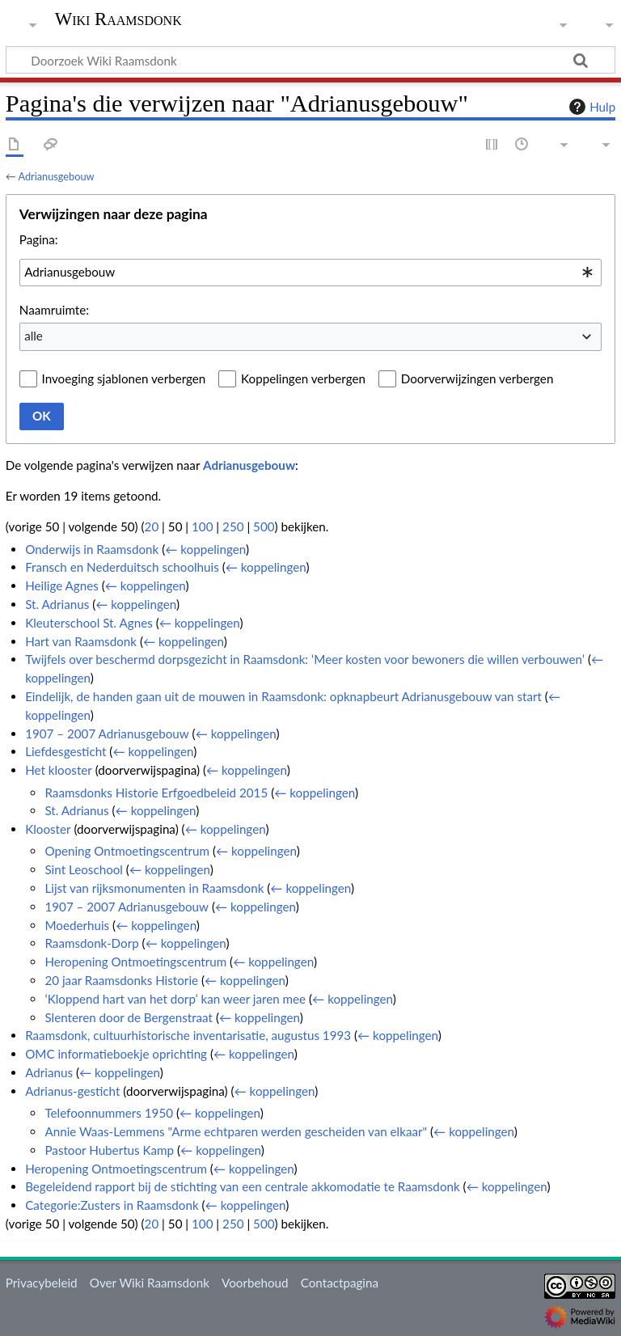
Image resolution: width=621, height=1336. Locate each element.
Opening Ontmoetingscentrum (126, 850)
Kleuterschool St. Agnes (89, 622)
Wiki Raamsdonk (118, 19)
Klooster (47, 829)
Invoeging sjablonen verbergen (124, 378)
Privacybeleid (42, 1282)
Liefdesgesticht (65, 751)
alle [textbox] (33, 335)
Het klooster (58, 770)
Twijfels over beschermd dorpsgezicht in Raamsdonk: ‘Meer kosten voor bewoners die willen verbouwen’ (305, 659)
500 (263, 526)
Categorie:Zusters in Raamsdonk (111, 1205)
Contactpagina (339, 1282)
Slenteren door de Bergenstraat (128, 1017)
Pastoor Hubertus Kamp (109, 1150)
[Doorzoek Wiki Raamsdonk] (310, 60)
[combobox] (310, 272)
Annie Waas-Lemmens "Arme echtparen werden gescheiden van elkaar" (235, 1131)
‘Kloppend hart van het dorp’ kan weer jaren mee (175, 998)
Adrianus (49, 1072)
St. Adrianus (57, 604)
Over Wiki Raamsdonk (149, 1282)
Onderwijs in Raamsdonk (91, 549)
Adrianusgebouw (56, 176)
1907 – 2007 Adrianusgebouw (107, 733)
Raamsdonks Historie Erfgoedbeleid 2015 (156, 792)
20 (152, 526)
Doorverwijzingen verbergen (477, 378)
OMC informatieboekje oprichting (116, 1053)
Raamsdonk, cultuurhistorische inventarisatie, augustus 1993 (188, 1035)
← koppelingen (205, 549)
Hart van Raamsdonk (81, 641)
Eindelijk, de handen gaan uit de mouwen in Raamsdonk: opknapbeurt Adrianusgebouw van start (283, 696)
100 (202, 526)
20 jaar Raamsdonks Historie (121, 980)
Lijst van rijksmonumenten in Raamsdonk (154, 888)
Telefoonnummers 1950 (108, 1113)
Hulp (590, 107)
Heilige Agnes (62, 585)
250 (232, 526)
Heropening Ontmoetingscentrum (135, 961)
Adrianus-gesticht (72, 1091)
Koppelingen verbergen (303, 378)
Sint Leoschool (83, 869)
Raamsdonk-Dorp (91, 943)
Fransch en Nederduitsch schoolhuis (122, 567)
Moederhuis (76, 925)
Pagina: (38, 239)
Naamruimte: (54, 309)
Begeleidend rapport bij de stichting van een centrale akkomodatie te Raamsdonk (242, 1186)
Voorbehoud (255, 1282)
